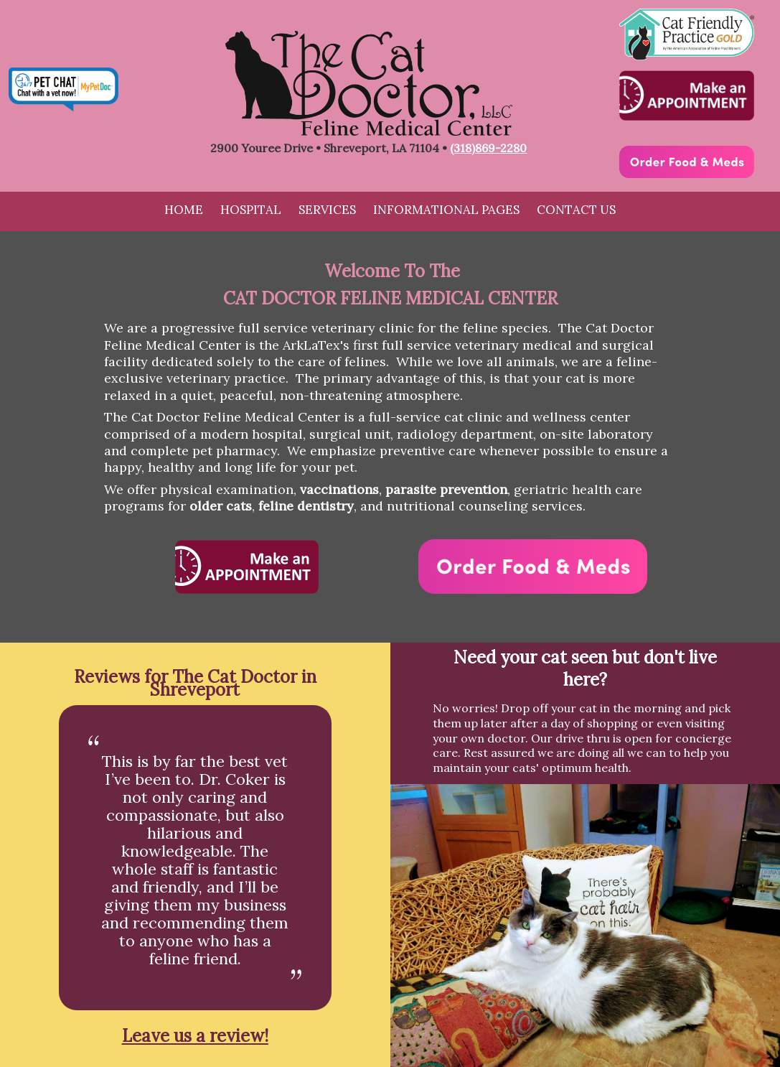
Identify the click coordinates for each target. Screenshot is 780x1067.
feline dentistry (306, 506)
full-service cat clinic (435, 417)
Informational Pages (446, 210)
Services (327, 210)
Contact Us (576, 210)
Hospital (250, 210)
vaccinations (339, 489)
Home (183, 210)
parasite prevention (446, 489)
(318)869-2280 (488, 148)
